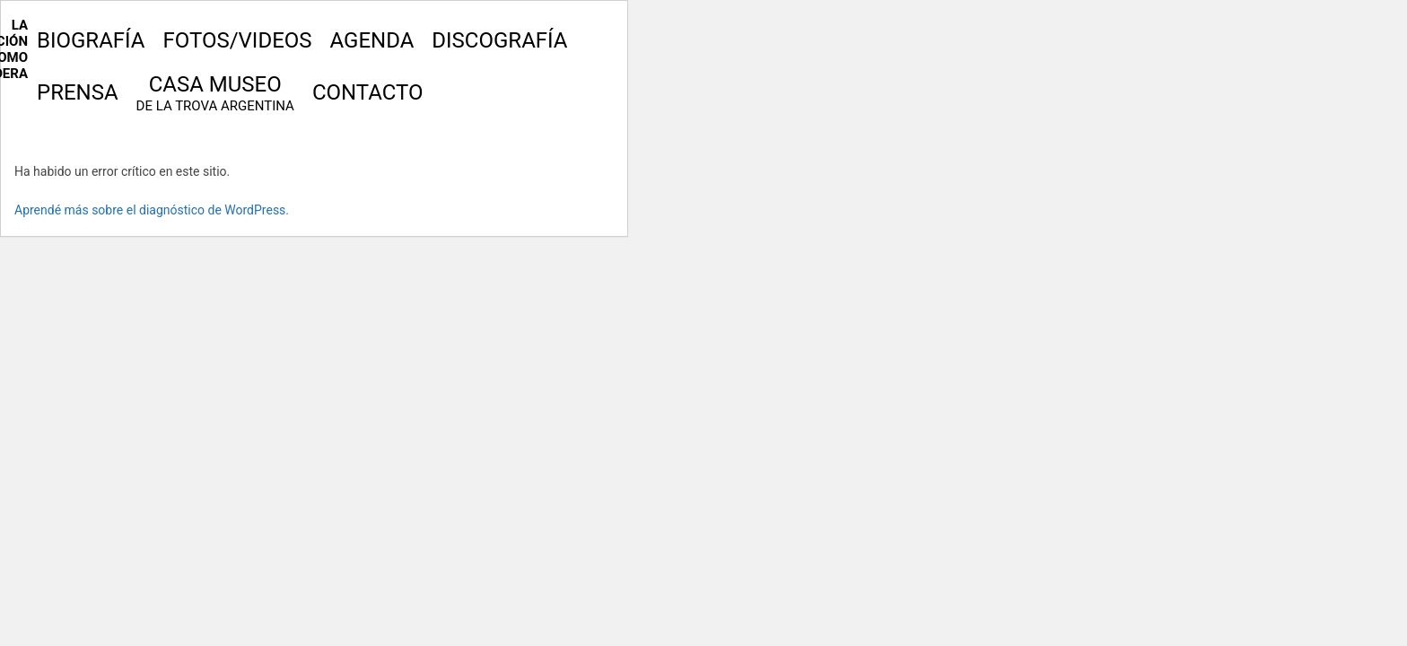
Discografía (499, 40)
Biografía (90, 40)
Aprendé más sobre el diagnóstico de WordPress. (151, 210)
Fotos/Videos (236, 40)
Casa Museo (215, 93)
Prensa (77, 92)
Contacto (368, 92)
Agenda (372, 40)
